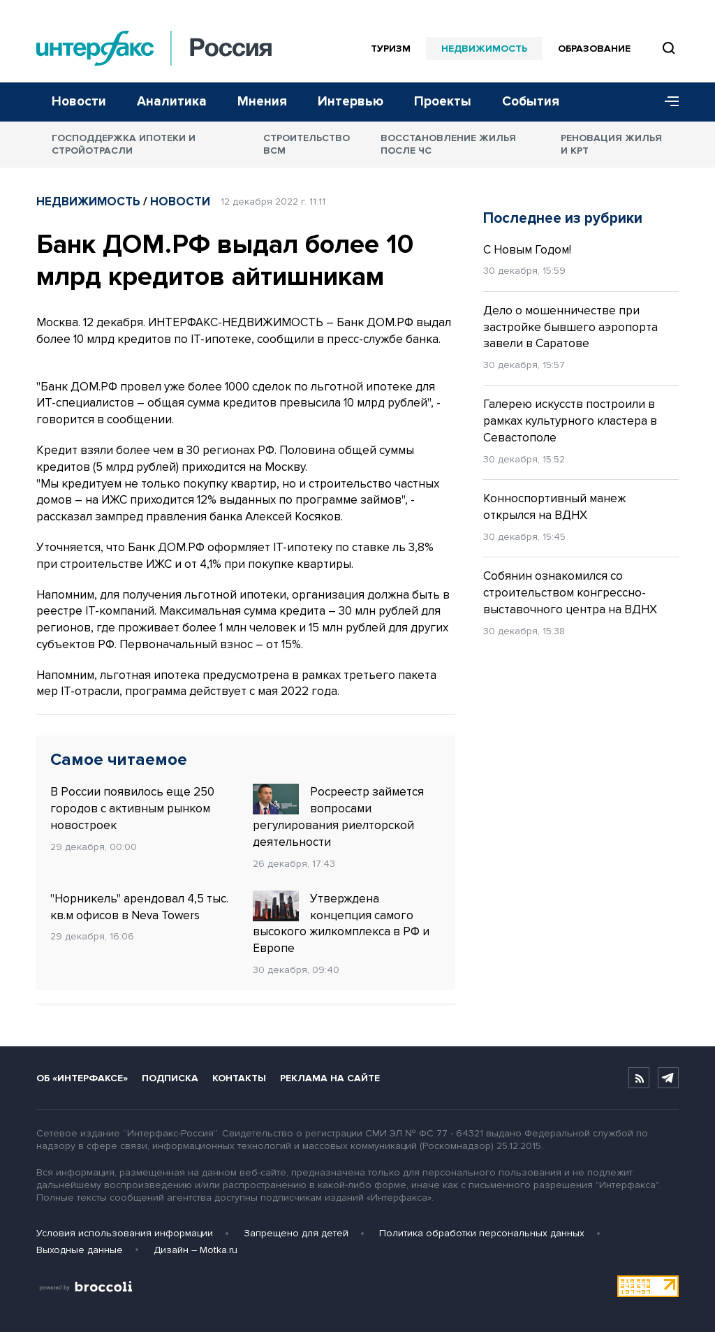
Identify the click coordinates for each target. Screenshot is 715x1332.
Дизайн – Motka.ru (195, 1250)
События (530, 102)
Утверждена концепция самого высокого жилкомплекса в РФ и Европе (341, 923)
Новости (79, 102)
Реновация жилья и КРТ (611, 144)
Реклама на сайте (330, 1078)
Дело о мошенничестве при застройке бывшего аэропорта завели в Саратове (570, 327)
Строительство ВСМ (306, 144)
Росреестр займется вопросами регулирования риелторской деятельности (338, 816)
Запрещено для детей (296, 1233)
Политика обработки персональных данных (481, 1233)
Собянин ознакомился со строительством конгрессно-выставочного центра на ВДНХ (570, 593)
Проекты (442, 102)
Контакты (239, 1078)
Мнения (262, 102)
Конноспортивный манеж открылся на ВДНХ (554, 506)
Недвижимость (484, 48)
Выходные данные (79, 1250)
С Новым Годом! (527, 249)
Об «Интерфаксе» (82, 1078)
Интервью (350, 102)
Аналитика (172, 102)
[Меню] (667, 102)
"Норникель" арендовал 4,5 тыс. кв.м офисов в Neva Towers (139, 907)
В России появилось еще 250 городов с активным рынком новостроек (132, 808)
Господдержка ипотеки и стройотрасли (124, 144)
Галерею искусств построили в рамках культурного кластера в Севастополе (570, 421)
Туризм (391, 48)
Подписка (170, 1078)
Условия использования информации (124, 1233)
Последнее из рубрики (562, 218)
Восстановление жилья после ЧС (448, 144)
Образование (594, 48)
